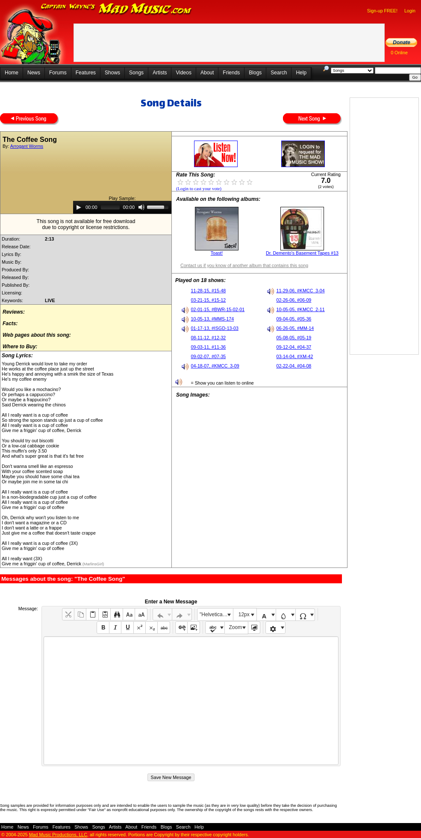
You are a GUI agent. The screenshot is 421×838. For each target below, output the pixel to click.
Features (86, 73)
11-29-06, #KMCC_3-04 (301, 290)
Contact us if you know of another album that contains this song (244, 265)
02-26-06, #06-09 (294, 300)
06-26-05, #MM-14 (295, 328)
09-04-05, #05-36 (294, 318)
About (207, 73)
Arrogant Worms (26, 146)
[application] (122, 207)
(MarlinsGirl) (92, 564)
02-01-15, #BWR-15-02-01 (218, 309)
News (33, 73)
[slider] (110, 207)
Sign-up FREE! (382, 10)
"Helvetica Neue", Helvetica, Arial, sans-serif (216, 614)
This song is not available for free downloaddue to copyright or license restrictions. (86, 224)
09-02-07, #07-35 (208, 356)
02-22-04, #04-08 (294, 365)
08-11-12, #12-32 (208, 337)
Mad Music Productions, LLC (58, 834)
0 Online (399, 52)
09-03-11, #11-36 (208, 347)
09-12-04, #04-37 (294, 347)
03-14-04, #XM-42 (295, 356)
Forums (58, 73)
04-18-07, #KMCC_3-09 (215, 365)
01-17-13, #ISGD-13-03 (214, 328)
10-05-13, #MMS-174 (212, 318)
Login (409, 10)
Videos (183, 73)
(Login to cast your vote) (198, 188)
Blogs (255, 73)
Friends (231, 73)
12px (244, 614)
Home (11, 73)
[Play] (78, 207)
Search (279, 73)
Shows (112, 73)
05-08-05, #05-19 (294, 337)
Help (301, 73)
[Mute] (141, 207)
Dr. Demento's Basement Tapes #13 (302, 253)
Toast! (217, 253)
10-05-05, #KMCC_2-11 (301, 309)
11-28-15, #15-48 (208, 290)
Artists (160, 73)
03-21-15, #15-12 (208, 300)
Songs (136, 73)
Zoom (235, 627)
